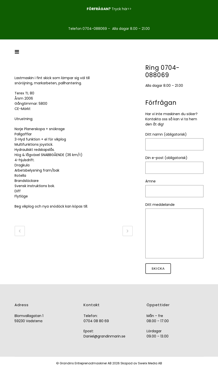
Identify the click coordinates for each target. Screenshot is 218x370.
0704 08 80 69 (96, 320)
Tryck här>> (122, 8)
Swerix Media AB (150, 363)
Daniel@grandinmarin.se (104, 336)
